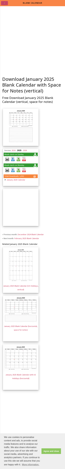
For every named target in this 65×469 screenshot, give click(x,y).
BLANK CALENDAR (32, 2)
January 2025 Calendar (16, 179)
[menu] (5, 4)
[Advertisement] (32, 40)
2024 (13, 150)
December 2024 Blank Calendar (31, 234)
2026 (25, 150)
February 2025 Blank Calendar (26, 238)
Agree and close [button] (51, 451)
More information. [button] (30, 464)
